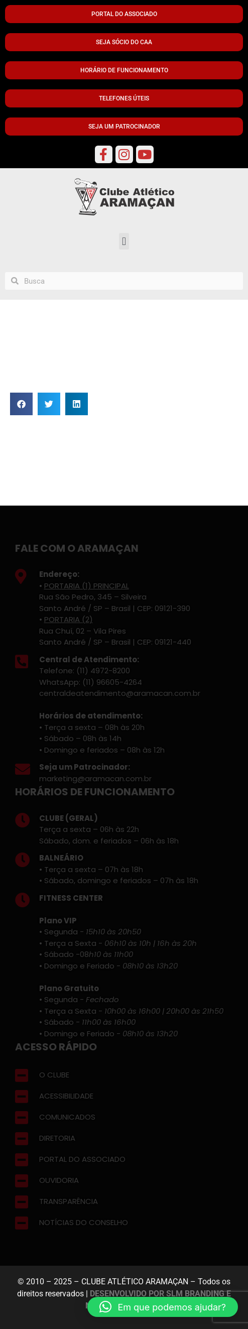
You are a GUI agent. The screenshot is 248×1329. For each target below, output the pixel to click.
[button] (124, 241)
